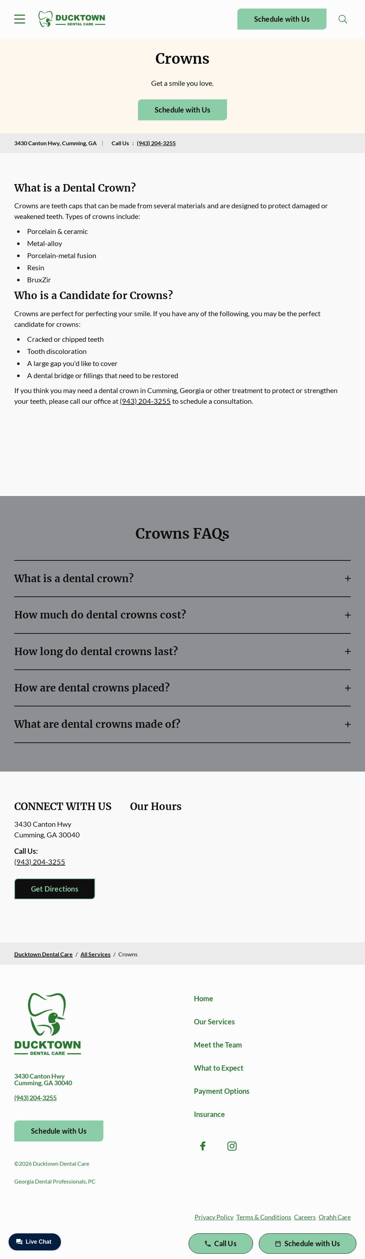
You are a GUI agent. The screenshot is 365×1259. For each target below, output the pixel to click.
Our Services (214, 1021)
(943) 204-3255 (156, 143)
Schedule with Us (282, 19)
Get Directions (54, 888)
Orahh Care (335, 1217)
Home (203, 998)
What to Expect (218, 1068)
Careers (305, 1217)
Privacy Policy (214, 1217)
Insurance (209, 1114)
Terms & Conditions (263, 1217)
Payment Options (222, 1091)
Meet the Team (218, 1044)
